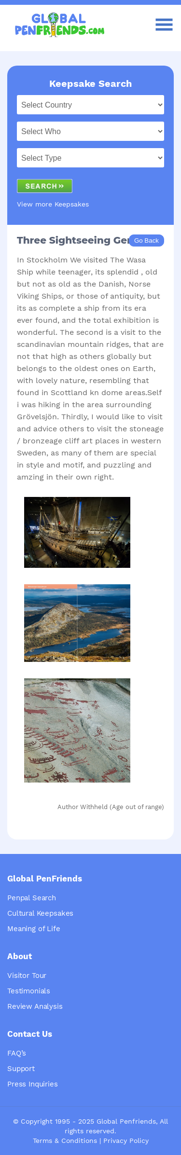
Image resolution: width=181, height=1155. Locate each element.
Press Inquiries (32, 1084)
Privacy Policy (126, 1140)
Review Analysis (35, 1006)
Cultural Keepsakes (40, 913)
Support (21, 1068)
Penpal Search (31, 898)
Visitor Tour (26, 975)
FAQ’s (16, 1053)
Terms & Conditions (65, 1140)
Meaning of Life (33, 928)
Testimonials (28, 991)
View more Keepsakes (53, 204)
